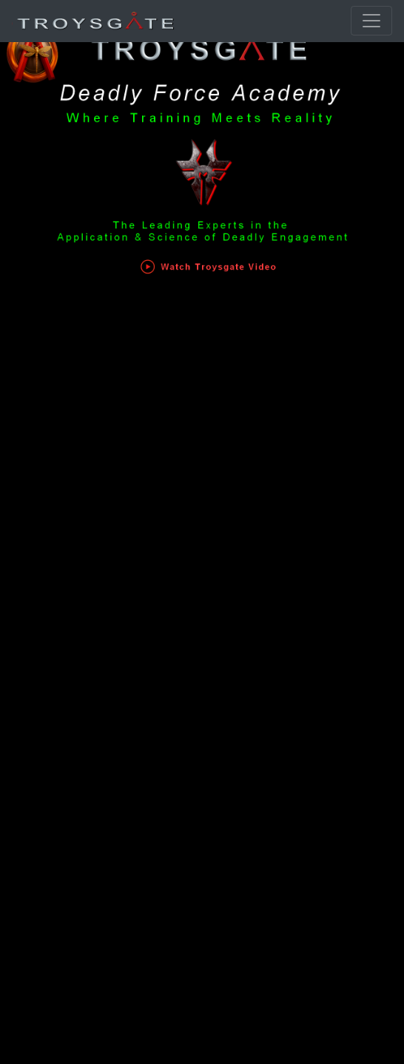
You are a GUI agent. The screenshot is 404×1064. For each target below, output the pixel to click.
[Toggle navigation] (371, 20)
